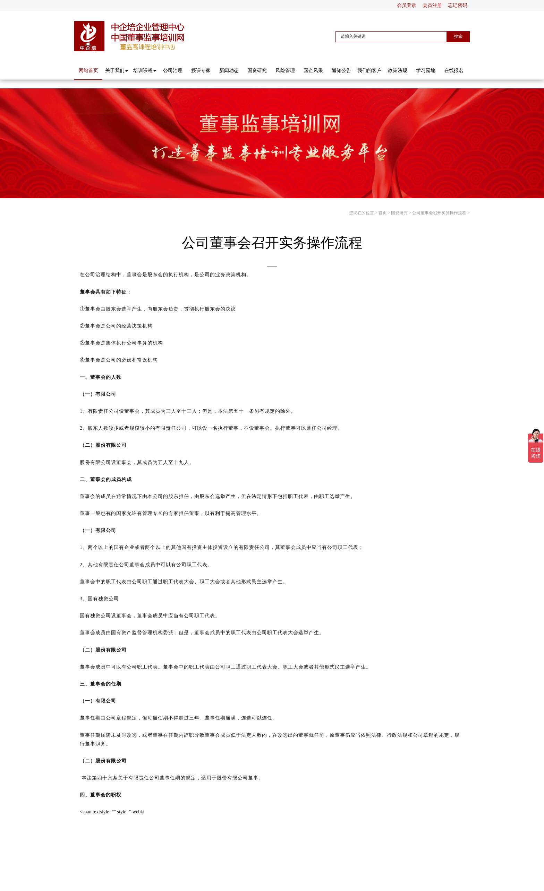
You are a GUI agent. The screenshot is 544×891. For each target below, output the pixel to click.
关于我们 (116, 70)
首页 (383, 212)
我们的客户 (369, 70)
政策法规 (397, 70)
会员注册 (432, 5)
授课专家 (201, 70)
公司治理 (172, 70)
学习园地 (425, 70)
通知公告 (341, 70)
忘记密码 (457, 5)
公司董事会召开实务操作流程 (439, 212)
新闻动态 (229, 70)
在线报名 (454, 70)
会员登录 (406, 5)
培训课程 (144, 70)
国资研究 (257, 70)
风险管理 (285, 70)
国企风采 (313, 70)
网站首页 (88, 70)
